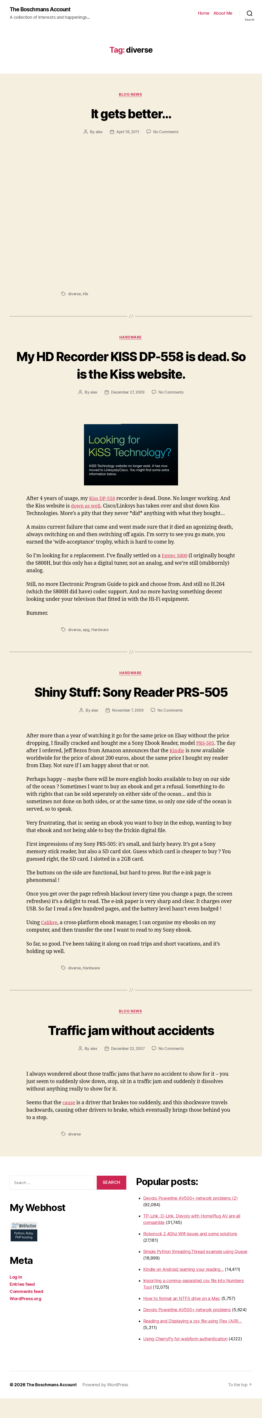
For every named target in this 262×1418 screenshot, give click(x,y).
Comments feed (26, 1311)
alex (98, 132)
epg (86, 631)
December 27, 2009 (128, 393)
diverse (74, 294)
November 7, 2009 (128, 729)
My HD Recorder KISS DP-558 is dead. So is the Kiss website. (131, 366)
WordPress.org (25, 1318)
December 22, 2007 (128, 1068)
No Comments (166, 132)
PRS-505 (205, 762)
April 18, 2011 (128, 132)
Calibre (49, 942)
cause (69, 1122)
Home (204, 13)
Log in (16, 1296)
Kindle (187, 770)
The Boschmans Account (42, 10)
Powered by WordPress (107, 1404)
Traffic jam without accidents (131, 1049)
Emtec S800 (175, 557)
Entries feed (22, 1304)
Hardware (131, 338)
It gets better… (131, 113)
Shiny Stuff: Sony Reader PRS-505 (131, 702)
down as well (86, 507)
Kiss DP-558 (103, 500)
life (86, 294)
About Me (222, 13)
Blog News (131, 95)
